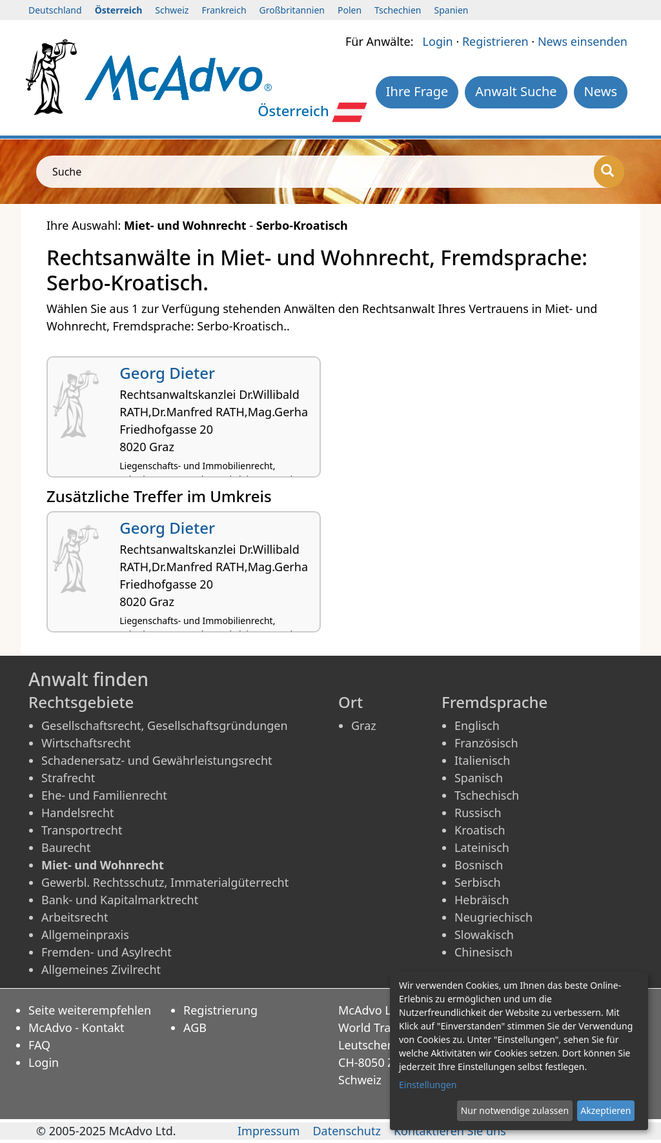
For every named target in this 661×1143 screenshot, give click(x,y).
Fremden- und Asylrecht (106, 952)
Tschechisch (486, 795)
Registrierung (220, 1010)
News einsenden (582, 41)
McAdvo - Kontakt (76, 1027)
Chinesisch (483, 952)
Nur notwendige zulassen (515, 1110)
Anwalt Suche (515, 91)
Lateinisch (481, 847)
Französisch (486, 743)
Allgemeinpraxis (85, 934)
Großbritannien (292, 10)
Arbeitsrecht (74, 917)
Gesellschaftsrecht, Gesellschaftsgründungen (164, 725)
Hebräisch (481, 899)
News (600, 91)
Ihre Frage (417, 91)
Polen (349, 10)
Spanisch (478, 777)
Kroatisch (479, 830)
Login (438, 41)
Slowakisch (484, 934)
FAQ (39, 1045)
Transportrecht (81, 830)
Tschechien (397, 10)
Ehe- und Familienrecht (104, 795)
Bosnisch (478, 865)
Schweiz (171, 10)
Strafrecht (68, 777)
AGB (195, 1027)
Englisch (477, 725)
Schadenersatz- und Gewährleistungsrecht (156, 760)
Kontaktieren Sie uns (450, 1130)
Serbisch (477, 882)
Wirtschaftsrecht (86, 743)
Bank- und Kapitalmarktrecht (119, 899)
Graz (363, 725)
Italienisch (482, 760)
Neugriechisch (493, 917)
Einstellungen (427, 1084)
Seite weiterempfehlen (89, 1010)
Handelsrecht (77, 812)
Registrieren (495, 41)
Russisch (478, 812)
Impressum (269, 1130)
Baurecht (65, 847)
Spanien (451, 10)
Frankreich (223, 10)
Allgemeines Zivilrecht (101, 969)
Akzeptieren (605, 1110)
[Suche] (609, 172)
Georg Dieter (167, 372)
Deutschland (55, 10)
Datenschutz (346, 1130)
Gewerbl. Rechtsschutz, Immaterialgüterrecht (165, 882)
